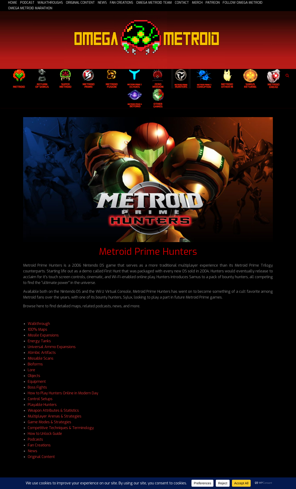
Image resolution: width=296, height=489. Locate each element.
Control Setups (40, 398)
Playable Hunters (42, 404)
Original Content (41, 456)
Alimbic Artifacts (42, 352)
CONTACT (182, 3)
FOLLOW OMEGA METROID (242, 3)
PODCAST (27, 3)
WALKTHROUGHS (50, 3)
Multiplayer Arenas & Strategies (54, 416)
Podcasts (35, 439)
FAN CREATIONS (121, 3)
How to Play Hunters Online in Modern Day (63, 393)
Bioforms (35, 364)
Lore (31, 370)
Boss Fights (37, 387)
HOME (12, 3)
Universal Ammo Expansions (52, 346)
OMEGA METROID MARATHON (30, 8)
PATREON (213, 3)
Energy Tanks (39, 341)
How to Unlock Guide (45, 433)
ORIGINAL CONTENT (80, 3)
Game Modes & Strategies (49, 422)
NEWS (102, 3)
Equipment (37, 381)
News (32, 451)
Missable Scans (40, 358)
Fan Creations (39, 445)
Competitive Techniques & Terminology (61, 427)
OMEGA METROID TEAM (154, 3)
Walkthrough (39, 323)
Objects (34, 375)
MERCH (197, 3)
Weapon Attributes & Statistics (53, 410)
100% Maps (37, 329)
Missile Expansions (43, 335)
